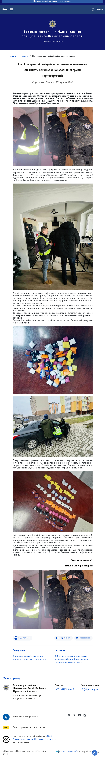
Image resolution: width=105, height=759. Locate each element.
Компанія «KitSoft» (70, 752)
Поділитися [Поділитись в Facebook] (65, 638)
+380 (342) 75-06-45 (64, 689)
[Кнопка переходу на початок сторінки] (94, 753)
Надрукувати (24, 638)
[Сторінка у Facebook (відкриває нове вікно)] (68, 715)
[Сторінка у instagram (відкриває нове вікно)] (84, 715)
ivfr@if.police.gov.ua (90, 689)
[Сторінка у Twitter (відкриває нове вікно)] (74, 715)
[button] (14, 678)
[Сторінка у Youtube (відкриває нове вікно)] (79, 715)
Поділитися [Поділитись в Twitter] (85, 638)
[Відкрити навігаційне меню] (11, 9)
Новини (24, 56)
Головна (12, 56)
